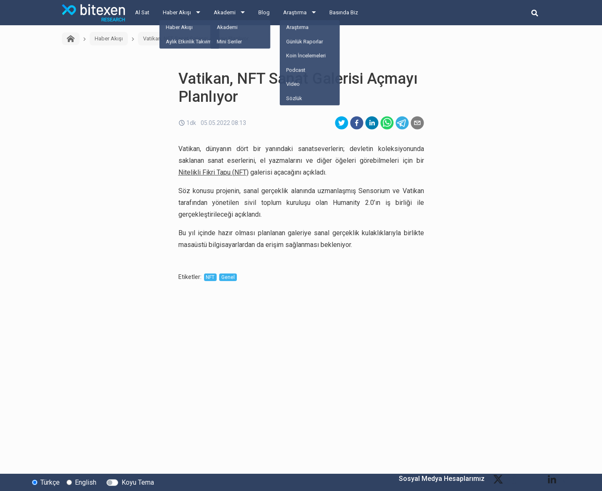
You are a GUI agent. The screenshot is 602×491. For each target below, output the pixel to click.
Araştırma (295, 12)
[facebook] (356, 123)
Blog (264, 12)
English (85, 482)
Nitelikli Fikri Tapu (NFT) (213, 172)
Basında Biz (343, 12)
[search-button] (535, 12)
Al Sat (142, 12)
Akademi (225, 12)
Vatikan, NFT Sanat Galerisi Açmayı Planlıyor (196, 38)
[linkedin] (372, 123)
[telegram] (402, 123)
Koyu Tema (138, 482)
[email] (417, 123)
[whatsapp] (387, 123)
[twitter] (341, 123)
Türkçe (50, 482)
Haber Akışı (177, 12)
